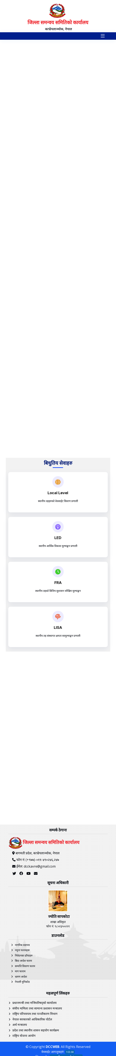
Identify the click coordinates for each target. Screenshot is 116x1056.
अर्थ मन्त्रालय (19, 1024)
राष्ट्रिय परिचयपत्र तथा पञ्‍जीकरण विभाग (34, 1014)
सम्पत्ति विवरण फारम (25, 966)
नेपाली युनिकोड (22, 982)
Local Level (58, 493)
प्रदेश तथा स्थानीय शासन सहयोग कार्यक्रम (35, 1030)
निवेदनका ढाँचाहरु (23, 955)
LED (57, 538)
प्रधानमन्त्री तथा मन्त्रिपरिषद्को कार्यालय (34, 1003)
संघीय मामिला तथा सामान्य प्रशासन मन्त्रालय (37, 1008)
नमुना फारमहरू (22, 950)
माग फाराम (20, 971)
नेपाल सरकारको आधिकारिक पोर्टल (32, 1019)
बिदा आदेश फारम (23, 961)
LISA (58, 627)
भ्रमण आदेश (21, 976)
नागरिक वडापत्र (22, 945)
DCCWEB (52, 1046)
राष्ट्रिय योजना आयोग (24, 1035)
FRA (58, 582)
